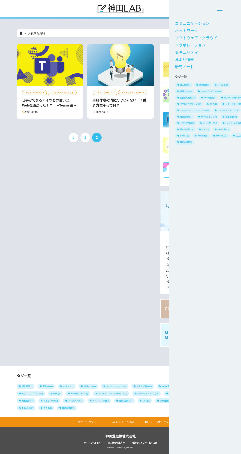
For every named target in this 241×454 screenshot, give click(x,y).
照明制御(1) (48, 386)
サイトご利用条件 (92, 442)
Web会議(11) (165, 401)
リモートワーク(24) (79, 393)
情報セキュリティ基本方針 (144, 442)
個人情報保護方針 (116, 442)
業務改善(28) (27, 401)
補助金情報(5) (68, 408)
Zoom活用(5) (168, 386)
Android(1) (206, 401)
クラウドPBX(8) (51, 401)
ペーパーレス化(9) (101, 401)
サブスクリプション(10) (32, 393)
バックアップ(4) (75, 401)
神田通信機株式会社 (121, 436)
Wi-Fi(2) (56, 393)
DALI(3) (146, 401)
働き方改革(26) (125, 401)
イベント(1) (68, 386)
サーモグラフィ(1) (199, 393)
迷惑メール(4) (90, 386)
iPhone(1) (186, 401)
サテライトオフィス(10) (147, 393)
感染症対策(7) (175, 393)
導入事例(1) (27, 386)
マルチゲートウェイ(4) (116, 386)
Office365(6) (27, 408)
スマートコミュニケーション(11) (112, 393)
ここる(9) (48, 408)
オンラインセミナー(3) (194, 386)
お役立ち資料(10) (144, 386)
